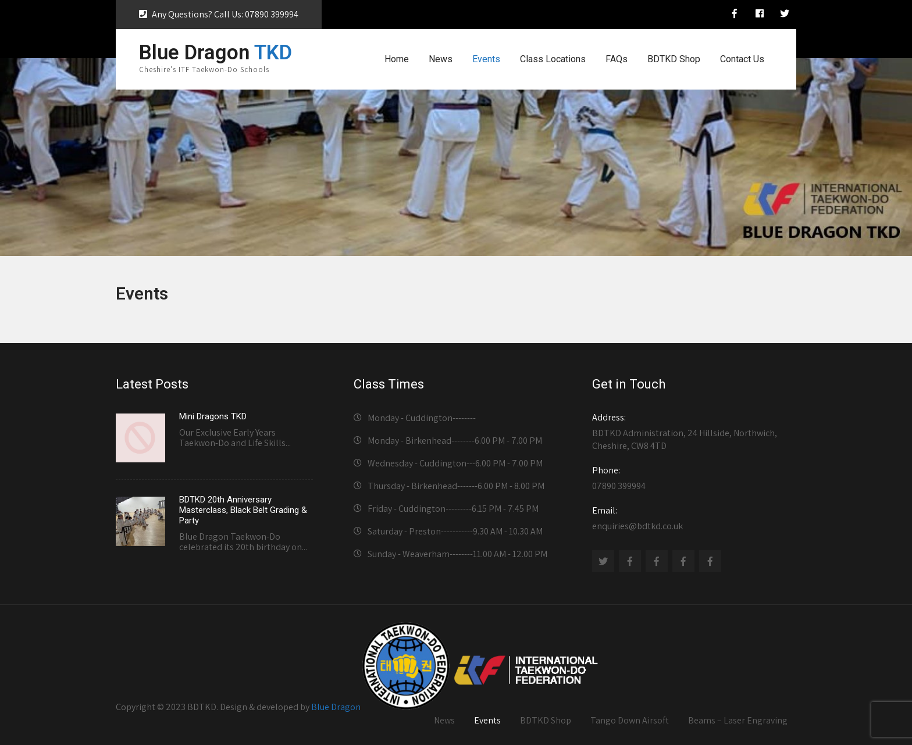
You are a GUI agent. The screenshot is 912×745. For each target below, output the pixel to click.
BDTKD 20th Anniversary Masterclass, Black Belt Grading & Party (243, 510)
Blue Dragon (336, 706)
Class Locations (553, 59)
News (441, 59)
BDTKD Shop (673, 59)
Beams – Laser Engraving (738, 720)
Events (486, 59)
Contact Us (742, 59)
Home (396, 59)
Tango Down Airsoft (629, 720)
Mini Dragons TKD (213, 416)
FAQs (616, 59)
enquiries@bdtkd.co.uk (690, 518)
